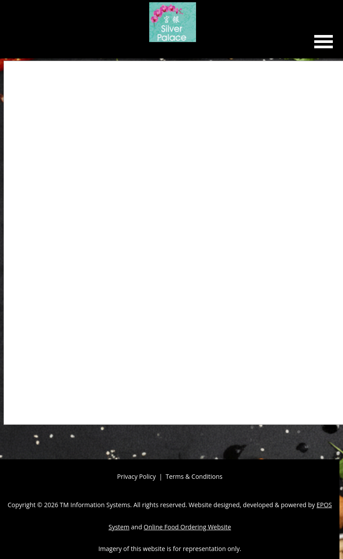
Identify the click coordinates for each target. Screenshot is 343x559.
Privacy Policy (136, 476)
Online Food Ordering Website (187, 527)
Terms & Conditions (194, 476)
